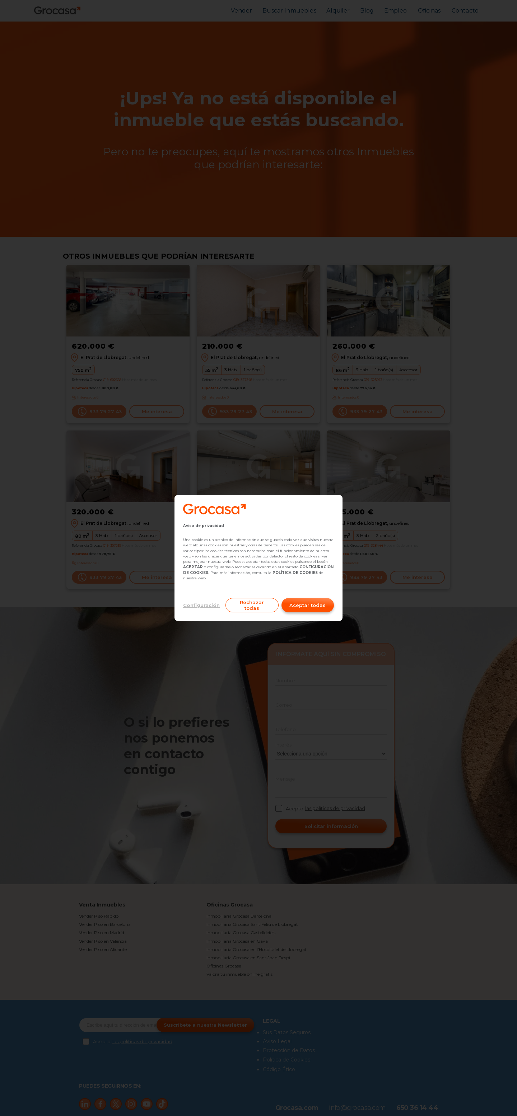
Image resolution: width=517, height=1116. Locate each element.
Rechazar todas (252, 605)
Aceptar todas (307, 605)
